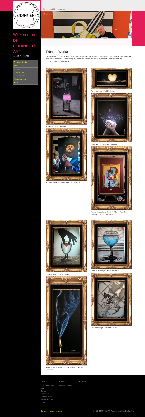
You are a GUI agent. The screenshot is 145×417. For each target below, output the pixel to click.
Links (16, 83)
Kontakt (52, 9)
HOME (45, 9)
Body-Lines (20, 72)
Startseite (44, 411)
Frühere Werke (21, 75)
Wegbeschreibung (66, 385)
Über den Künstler (21, 62)
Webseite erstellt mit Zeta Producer (122, 411)
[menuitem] (45, 8)
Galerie (17, 69)
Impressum (61, 9)
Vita (15, 66)
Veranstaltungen (20, 79)
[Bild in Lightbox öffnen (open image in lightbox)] (66, 96)
